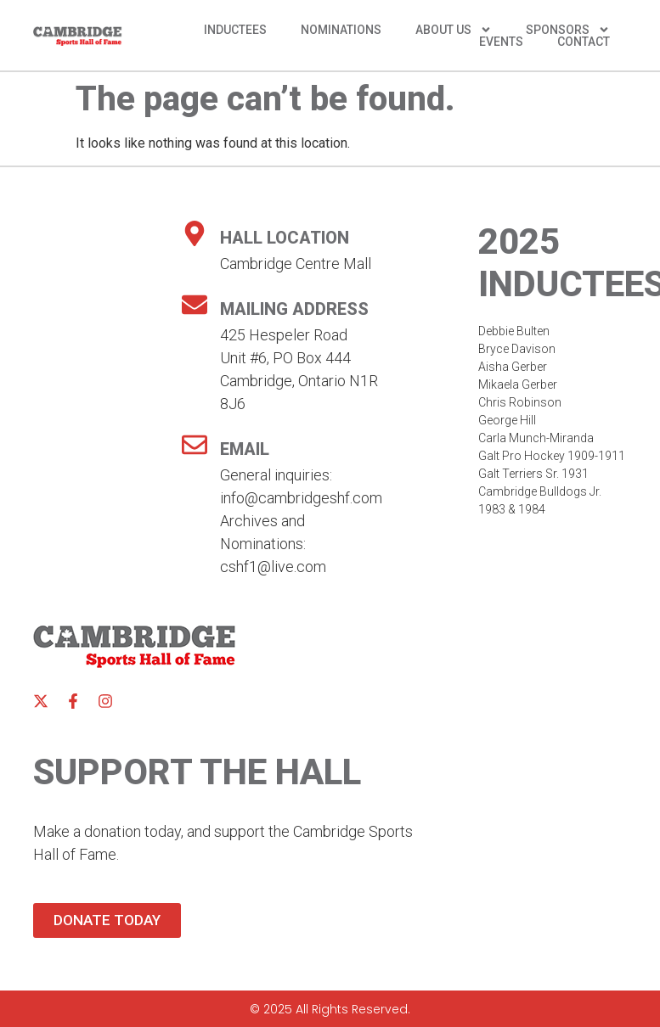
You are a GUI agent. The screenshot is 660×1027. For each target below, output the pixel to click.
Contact (583, 42)
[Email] (194, 444)
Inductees (235, 30)
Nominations (341, 30)
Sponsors (568, 30)
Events (501, 42)
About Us (453, 30)
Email (244, 449)
